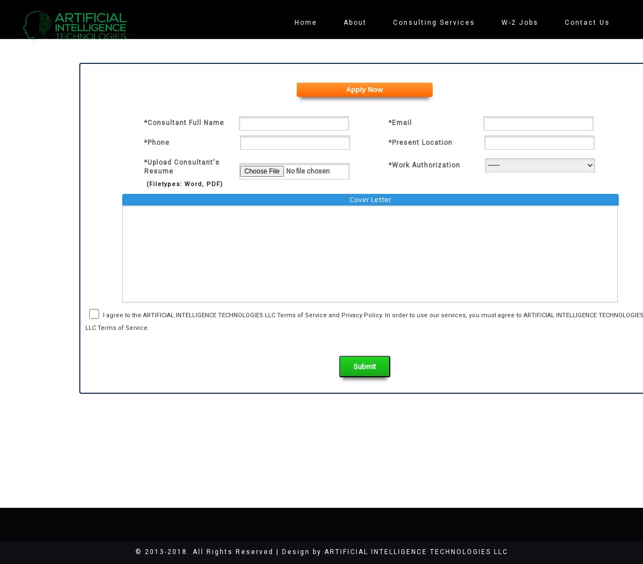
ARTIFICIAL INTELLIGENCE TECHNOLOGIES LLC (416, 552)
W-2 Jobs (521, 22)
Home (309, 22)
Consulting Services (436, 22)
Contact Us (588, 22)
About (357, 22)
